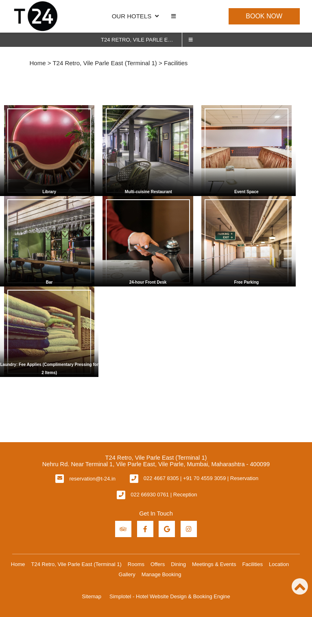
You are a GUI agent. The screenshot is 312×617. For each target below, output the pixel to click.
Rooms (136, 564)
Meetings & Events (214, 564)
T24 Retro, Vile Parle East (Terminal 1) (141, 40)
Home (38, 62)
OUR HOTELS (135, 16)
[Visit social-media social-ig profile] (189, 529)
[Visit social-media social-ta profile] (123, 529)
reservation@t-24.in (92, 479)
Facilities (252, 564)
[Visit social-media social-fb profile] (145, 529)
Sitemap (91, 596)
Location (279, 564)
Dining (178, 564)
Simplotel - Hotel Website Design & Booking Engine (169, 596)
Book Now (264, 16)
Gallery (127, 574)
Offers (158, 564)
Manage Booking (161, 574)
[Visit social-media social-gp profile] (167, 529)
